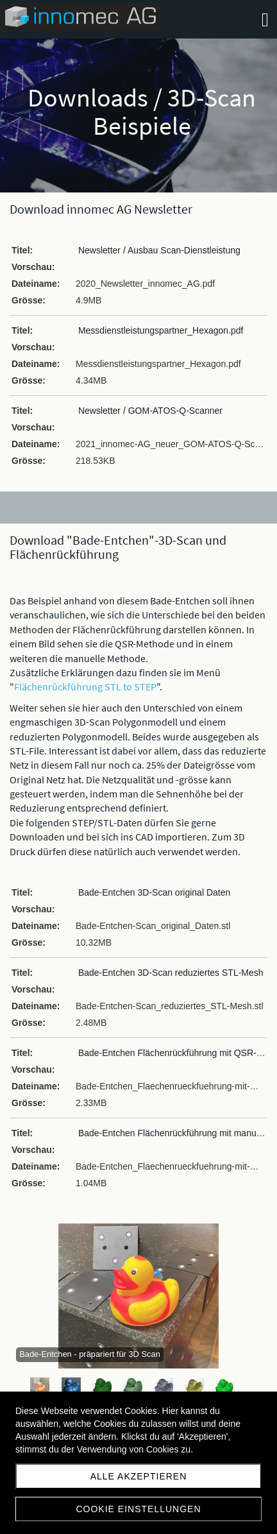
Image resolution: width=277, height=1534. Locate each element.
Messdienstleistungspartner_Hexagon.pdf (161, 330)
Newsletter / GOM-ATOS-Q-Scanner (150, 410)
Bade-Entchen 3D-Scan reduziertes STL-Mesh (171, 972)
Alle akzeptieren (138, 1476)
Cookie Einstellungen (138, 1509)
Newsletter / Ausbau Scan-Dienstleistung (159, 250)
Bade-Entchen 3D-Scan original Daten (154, 892)
